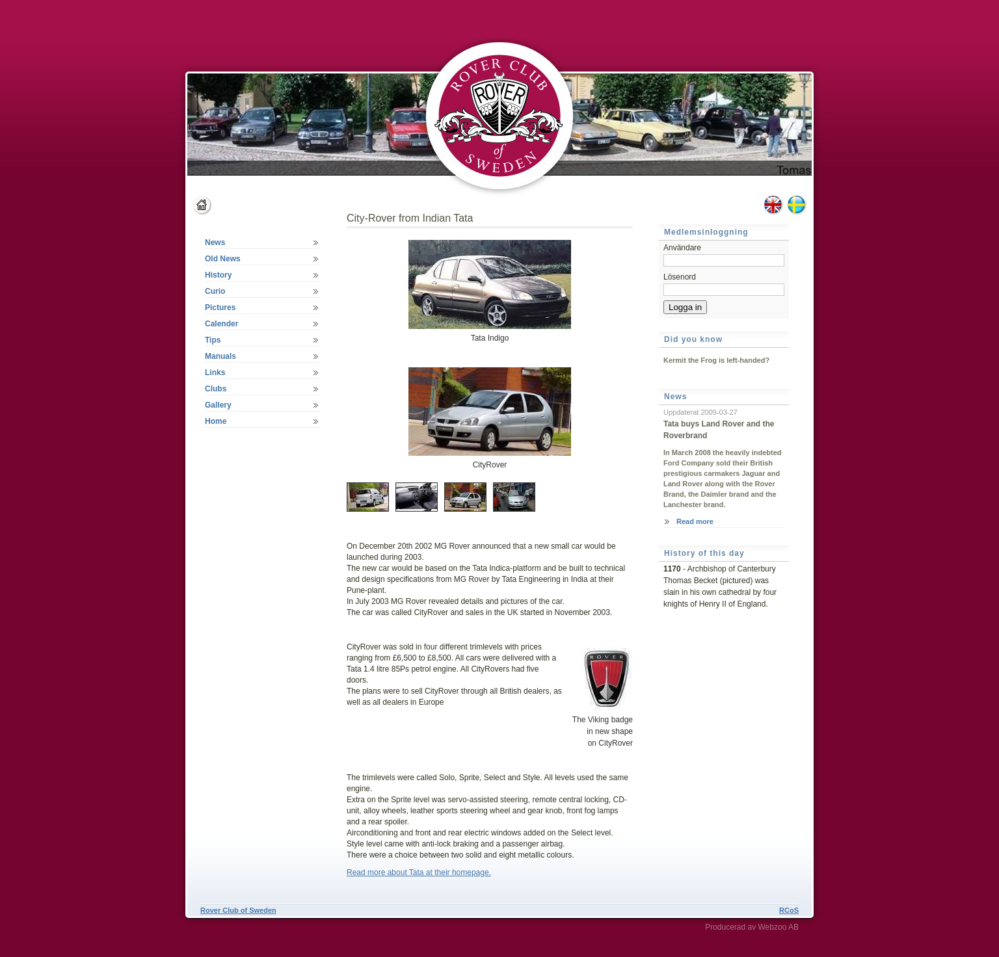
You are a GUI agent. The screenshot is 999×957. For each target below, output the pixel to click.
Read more (694, 521)
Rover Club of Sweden (238, 910)
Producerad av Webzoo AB (752, 927)
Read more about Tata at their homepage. (419, 872)
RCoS (789, 910)
